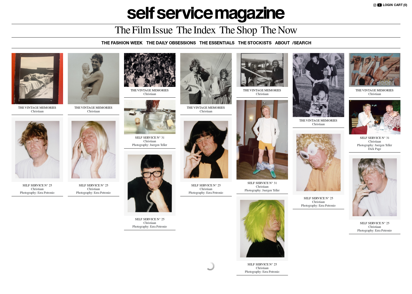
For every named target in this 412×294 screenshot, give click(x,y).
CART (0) (400, 5)
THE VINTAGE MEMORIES (37, 108)
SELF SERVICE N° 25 (37, 185)
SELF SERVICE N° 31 (149, 138)
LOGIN (388, 5)
